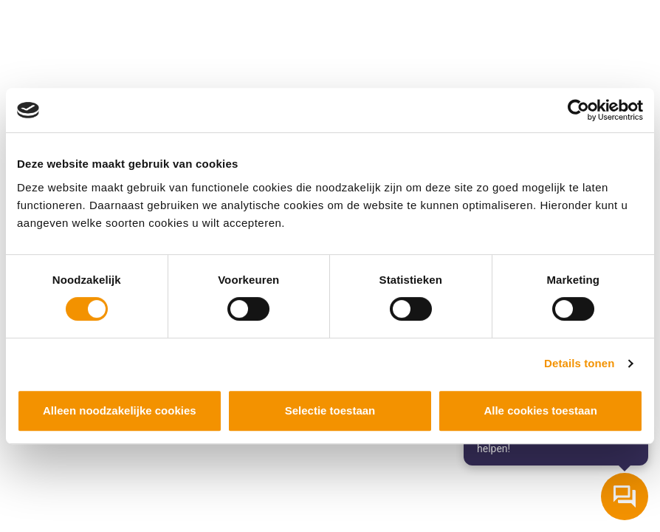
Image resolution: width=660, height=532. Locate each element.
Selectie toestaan (330, 410)
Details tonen (579, 363)
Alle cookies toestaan (540, 410)
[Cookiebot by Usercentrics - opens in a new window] (578, 110)
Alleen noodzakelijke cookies (119, 410)
